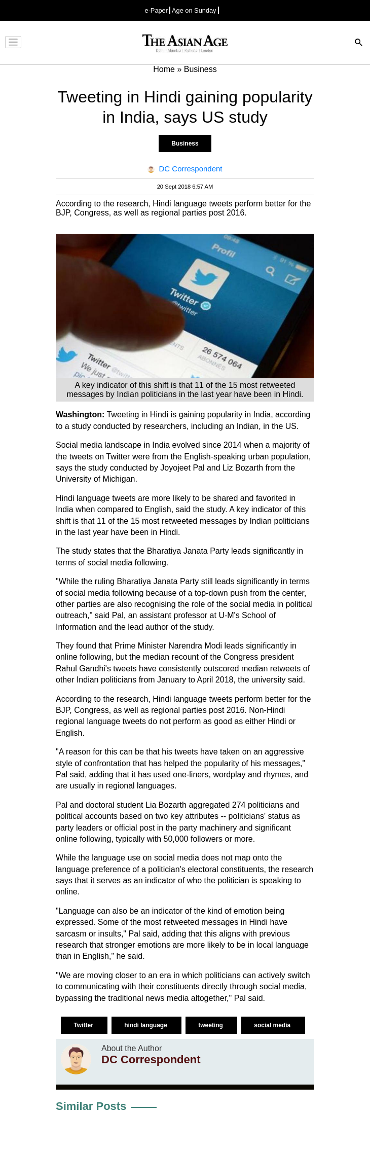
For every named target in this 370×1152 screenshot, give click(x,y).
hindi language (146, 1025)
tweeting (211, 1025)
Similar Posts (91, 1106)
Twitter (84, 1025)
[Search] (359, 43)
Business (184, 143)
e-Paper (156, 10)
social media (273, 1025)
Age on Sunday (194, 10)
